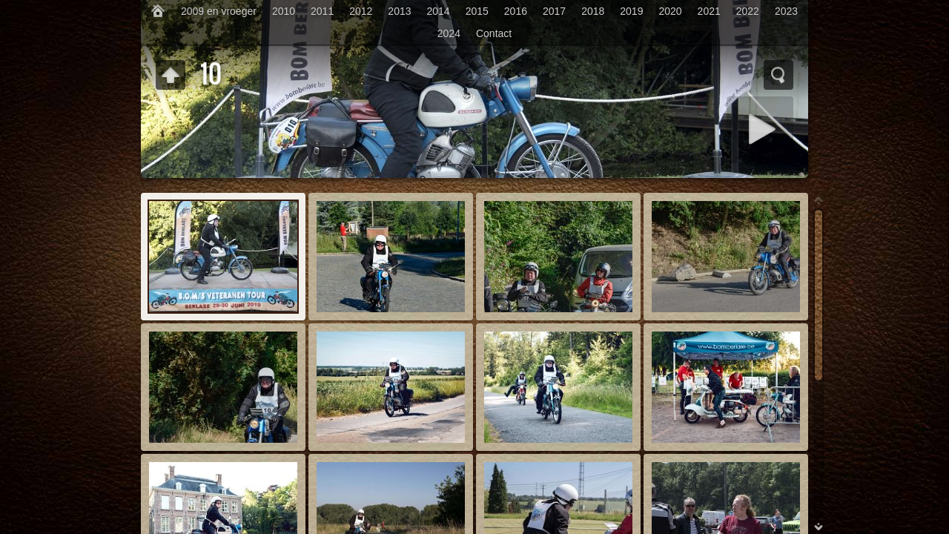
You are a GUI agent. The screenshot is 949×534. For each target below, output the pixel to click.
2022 (747, 11)
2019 (631, 11)
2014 (438, 11)
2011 (322, 11)
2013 (399, 11)
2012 (360, 11)
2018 (592, 11)
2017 (554, 11)
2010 (283, 11)
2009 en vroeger (219, 11)
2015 (477, 11)
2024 (448, 33)
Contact (494, 33)
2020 (669, 11)
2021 (709, 11)
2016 (515, 11)
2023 (786, 11)
